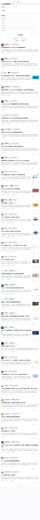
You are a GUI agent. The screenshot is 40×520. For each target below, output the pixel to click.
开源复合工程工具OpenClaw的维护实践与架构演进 (12, 132)
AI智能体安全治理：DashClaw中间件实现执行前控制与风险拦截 (14, 118)
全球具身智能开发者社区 (13, 72)
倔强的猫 (5, 58)
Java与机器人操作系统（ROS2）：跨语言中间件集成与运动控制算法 (15, 75)
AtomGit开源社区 (13, 228)
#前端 (3, 180)
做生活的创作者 (7, 86)
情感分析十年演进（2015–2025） (8, 346)
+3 (15, 81)
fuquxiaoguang (7, 399)
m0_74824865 (6, 471)
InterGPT (6, 270)
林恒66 (5, 199)
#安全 (3, 394)
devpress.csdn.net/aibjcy (8, 400)
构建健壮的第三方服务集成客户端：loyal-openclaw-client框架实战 (15, 160)
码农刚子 (5, 357)
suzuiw (5, 171)
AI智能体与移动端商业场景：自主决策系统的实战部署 (12, 273)
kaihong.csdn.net (7, 201)
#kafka (13, 265)
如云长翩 (5, 100)
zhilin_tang (6, 457)
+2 (15, 180)
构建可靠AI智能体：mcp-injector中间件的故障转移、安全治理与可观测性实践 (17, 89)
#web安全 (12, 180)
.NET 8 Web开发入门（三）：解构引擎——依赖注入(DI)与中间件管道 (15, 360)
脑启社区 (12, 270)
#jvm (3, 380)
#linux (7, 466)
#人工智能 (4, 279)
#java (3, 81)
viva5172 (6, 427)
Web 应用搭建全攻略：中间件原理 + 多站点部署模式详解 (13, 174)
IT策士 (5, 228)
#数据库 (8, 452)
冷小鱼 (5, 371)
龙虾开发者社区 (15, 44)
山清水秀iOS (6, 44)
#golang (3, 293)
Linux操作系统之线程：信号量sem (8, 475)
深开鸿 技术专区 (15, 185)
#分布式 (3, 194)
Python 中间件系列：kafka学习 (7, 259)
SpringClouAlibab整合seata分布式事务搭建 (10, 188)
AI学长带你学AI (7, 441)
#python (3, 222)
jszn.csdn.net (6, 73)
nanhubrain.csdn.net (7, 300)
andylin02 (6, 385)
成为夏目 (5, 157)
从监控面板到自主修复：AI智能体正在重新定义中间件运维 (13, 402)
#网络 (11, 466)
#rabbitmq (3, 208)
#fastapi (7, 251)
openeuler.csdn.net (7, 172)
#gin (7, 293)
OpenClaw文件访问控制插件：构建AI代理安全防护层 (12, 146)
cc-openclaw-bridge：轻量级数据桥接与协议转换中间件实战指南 (15, 104)
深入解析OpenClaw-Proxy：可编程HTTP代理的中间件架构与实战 (15, 61)
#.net (3, 365)
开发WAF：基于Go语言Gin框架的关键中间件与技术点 (12, 287)
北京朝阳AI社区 (16, 399)
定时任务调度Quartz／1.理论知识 (8, 430)
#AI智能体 (4, 53)
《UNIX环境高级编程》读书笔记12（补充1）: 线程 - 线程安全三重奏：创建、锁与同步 (19, 388)
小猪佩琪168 (6, 143)
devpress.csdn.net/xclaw (8, 45)
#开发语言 (13, 222)
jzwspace (6, 342)
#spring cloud (9, 194)
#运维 (13, 408)
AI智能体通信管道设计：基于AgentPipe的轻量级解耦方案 (13, 47)
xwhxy (5, 242)
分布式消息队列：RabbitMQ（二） (8, 203)
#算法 (3, 466)
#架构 (8, 307)
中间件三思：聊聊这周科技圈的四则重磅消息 (10, 416)
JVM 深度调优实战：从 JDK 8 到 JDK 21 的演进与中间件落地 (14, 374)
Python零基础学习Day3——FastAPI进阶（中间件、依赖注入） (14, 245)
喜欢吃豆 (5, 327)
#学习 (3, 251)
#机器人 (7, 81)
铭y (4, 72)
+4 (15, 194)
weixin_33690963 (7, 129)
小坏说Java (6, 185)
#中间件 (8, 53)
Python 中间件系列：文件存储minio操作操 (10, 217)
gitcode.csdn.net (7, 215)
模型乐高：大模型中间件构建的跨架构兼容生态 (11, 302)
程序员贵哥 (6, 284)
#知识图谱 (4, 321)
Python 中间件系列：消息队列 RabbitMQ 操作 (11, 231)
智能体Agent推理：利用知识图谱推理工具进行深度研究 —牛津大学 (15, 316)
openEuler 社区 (13, 171)
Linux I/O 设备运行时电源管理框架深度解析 (10, 460)
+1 (14, 293)
